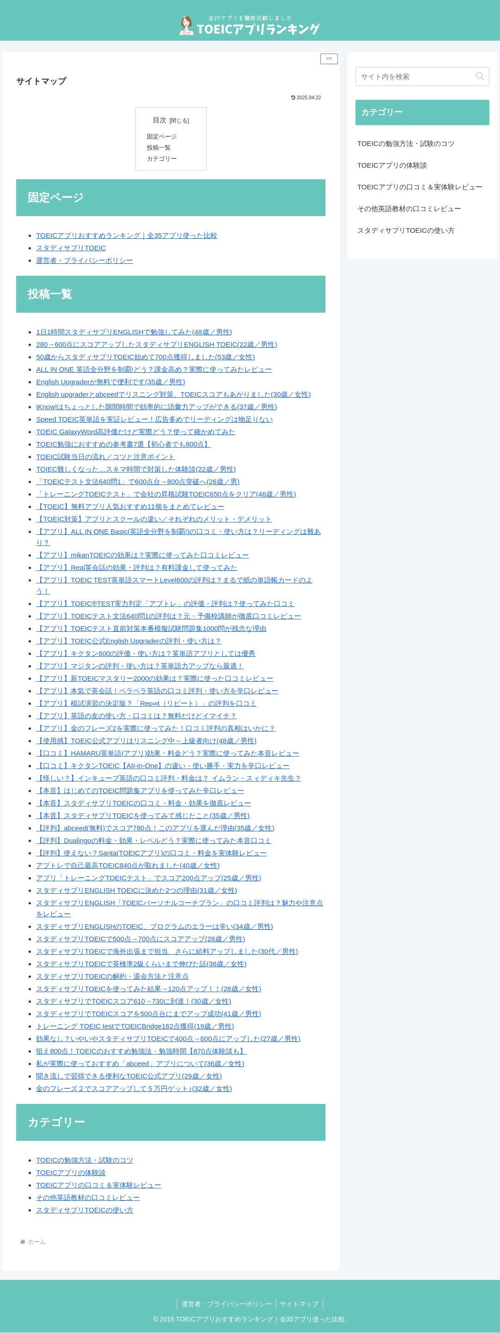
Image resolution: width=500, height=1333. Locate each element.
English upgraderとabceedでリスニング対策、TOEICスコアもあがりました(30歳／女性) (173, 395)
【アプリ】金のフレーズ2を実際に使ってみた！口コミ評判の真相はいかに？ (155, 729)
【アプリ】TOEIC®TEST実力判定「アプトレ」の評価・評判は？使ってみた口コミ (165, 604)
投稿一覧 (160, 148)
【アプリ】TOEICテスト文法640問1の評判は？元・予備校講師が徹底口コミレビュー (168, 616)
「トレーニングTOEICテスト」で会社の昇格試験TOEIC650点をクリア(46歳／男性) (166, 494)
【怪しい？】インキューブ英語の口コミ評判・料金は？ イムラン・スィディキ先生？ (168, 778)
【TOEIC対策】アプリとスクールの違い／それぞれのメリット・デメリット (154, 519)
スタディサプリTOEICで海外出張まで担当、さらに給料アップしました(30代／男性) (167, 952)
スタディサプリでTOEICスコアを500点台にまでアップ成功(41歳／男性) (148, 1014)
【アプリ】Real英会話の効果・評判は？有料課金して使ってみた (136, 568)
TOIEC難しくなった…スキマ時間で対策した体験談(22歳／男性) (135, 469)
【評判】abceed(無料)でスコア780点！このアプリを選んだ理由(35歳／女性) (155, 828)
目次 (160, 120)
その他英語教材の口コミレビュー (88, 1198)
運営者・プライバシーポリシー (84, 261)
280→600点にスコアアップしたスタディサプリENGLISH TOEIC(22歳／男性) (156, 345)
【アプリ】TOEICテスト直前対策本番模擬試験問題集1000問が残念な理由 (151, 629)
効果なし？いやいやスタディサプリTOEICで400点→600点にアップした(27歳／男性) (168, 1039)
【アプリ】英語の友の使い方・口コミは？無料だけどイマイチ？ (136, 716)
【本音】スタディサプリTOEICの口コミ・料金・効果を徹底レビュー (143, 803)
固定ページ (163, 136)
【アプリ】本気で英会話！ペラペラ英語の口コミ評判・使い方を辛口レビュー (157, 691)
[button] (480, 76)
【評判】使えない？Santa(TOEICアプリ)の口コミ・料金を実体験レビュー (151, 853)
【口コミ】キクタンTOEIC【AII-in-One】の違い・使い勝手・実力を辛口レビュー (162, 766)
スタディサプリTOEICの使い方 (84, 1211)
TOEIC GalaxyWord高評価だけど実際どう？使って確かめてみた (135, 432)
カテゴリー (163, 159)
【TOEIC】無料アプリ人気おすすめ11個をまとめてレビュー (130, 507)
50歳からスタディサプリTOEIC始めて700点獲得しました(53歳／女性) (145, 357)
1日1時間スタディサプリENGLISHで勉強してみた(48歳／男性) (134, 332)
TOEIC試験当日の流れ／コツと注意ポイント (105, 457)
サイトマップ (300, 1304)
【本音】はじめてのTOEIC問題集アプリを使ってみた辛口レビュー (140, 791)
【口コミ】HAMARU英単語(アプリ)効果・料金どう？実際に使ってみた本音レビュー (167, 753)
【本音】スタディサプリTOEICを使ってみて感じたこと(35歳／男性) (142, 816)
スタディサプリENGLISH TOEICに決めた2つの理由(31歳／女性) (136, 891)
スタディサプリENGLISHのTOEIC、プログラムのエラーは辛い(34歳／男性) (154, 927)
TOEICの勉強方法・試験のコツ (84, 1161)
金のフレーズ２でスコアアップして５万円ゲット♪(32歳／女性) (134, 1089)
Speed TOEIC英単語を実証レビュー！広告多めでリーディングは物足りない (154, 420)
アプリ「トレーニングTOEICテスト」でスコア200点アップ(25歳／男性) (148, 878)
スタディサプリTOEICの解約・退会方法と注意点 (112, 977)
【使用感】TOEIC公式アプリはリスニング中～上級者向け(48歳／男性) (146, 741)
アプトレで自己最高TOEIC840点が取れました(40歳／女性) (127, 866)
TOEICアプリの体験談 (71, 1173)
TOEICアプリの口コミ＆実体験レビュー (98, 1186)
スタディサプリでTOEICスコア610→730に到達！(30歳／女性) (133, 1002)
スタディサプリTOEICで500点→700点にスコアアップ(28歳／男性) (140, 939)
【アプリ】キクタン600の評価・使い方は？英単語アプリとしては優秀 (145, 654)
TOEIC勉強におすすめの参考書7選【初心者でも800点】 (123, 444)
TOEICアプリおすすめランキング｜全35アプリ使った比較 (126, 236)
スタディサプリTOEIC (71, 248)
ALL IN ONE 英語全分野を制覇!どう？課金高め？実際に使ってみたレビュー (153, 370)
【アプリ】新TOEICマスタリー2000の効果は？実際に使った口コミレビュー (154, 679)
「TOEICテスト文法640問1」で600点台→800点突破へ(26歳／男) (138, 482)
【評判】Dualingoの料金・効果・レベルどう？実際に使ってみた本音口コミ (153, 841)
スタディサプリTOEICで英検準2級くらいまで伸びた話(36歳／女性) (141, 964)
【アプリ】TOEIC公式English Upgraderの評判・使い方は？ (128, 641)
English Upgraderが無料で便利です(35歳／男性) (110, 382)
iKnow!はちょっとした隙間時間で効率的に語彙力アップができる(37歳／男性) (156, 407)
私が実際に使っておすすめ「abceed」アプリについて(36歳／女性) (140, 1064)
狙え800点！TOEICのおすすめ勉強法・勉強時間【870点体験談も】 (141, 1051)
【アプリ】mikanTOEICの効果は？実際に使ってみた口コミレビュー (142, 555)
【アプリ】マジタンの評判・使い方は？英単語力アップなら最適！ (140, 666)
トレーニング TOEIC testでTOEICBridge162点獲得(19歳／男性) (135, 1026)
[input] (422, 76)
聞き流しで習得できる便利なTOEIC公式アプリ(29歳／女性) (129, 1076)
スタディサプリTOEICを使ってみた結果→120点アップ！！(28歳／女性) (148, 989)
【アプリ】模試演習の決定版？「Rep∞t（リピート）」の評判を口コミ (146, 704)
